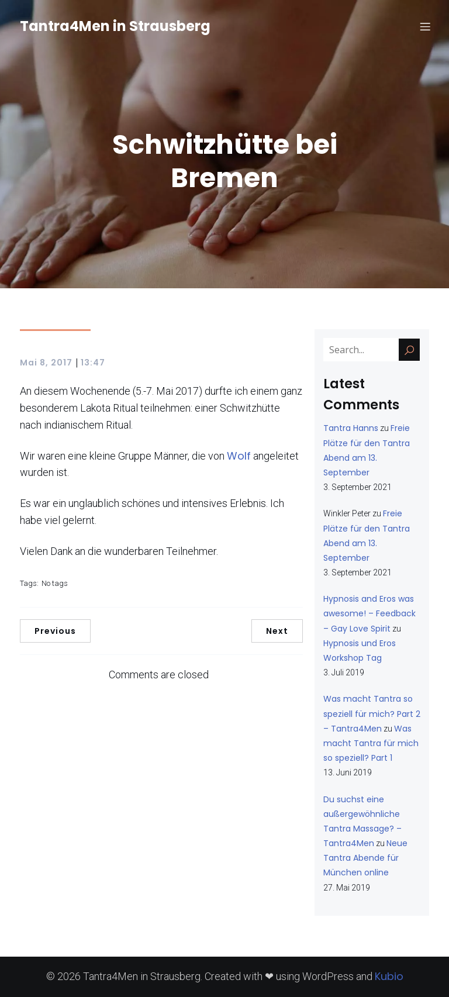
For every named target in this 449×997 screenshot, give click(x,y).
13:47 (93, 362)
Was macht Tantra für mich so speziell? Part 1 (371, 743)
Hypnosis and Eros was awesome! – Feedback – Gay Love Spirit (369, 613)
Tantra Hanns (350, 428)
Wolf (239, 456)
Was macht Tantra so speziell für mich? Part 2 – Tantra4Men (371, 713)
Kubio (389, 976)
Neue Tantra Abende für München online (365, 857)
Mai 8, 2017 (46, 362)
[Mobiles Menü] (425, 26)
